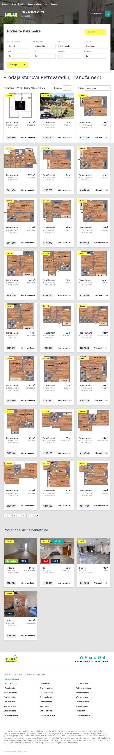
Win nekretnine (82, 696)
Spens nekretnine (47, 696)
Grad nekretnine (10, 682)
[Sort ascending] (65, 86)
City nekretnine (46, 682)
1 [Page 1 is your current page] (9, 514)
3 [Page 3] (19, 514)
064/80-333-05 (26, 16)
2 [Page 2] (14, 514)
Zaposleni (54, 4)
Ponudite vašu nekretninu (37, 4)
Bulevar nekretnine (83, 687)
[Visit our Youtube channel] (90, 656)
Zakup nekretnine (11, 714)
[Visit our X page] (95, 656)
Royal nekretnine (46, 687)
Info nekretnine (10, 687)
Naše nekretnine (18, 4)
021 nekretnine (82, 682)
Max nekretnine (10, 705)
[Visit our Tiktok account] (104, 656)
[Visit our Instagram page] (86, 656)
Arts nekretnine (10, 709)
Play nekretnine (82, 700)
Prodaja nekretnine (47, 714)
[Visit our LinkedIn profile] (99, 656)
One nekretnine (46, 709)
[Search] (107, 14)
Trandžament (91, 45)
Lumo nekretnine (83, 714)
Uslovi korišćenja (102, 660)
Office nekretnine (10, 691)
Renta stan (80, 709)
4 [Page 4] (23, 514)
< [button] (5, 514)
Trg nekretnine (82, 705)
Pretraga (17, 63)
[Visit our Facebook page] (81, 656)
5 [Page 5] (28, 514)
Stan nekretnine (10, 700)
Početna (5, 4)
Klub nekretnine (82, 691)
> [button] (37, 514)
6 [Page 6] (33, 514)
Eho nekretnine (10, 696)
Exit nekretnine (46, 700)
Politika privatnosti (84, 660)
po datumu (91, 87)
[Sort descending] (69, 86)
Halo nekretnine (46, 691)
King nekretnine (46, 705)
